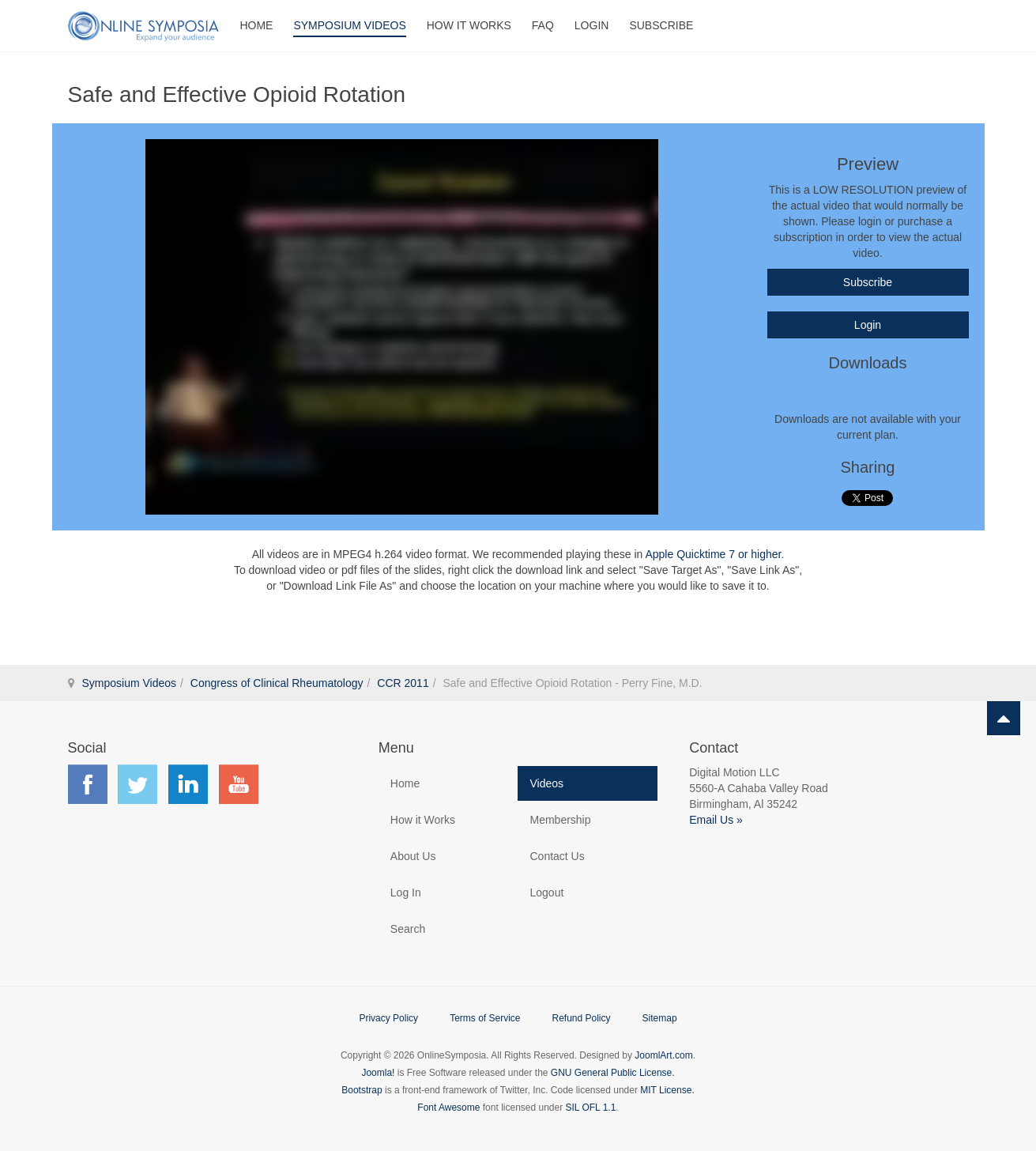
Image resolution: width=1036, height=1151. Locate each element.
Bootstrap (361, 1090)
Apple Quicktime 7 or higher (713, 554)
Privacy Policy (388, 1018)
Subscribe (661, 25)
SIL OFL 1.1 (591, 1107)
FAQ (543, 25)
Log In (405, 892)
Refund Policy (581, 1018)
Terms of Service (485, 1018)
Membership (559, 819)
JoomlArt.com (663, 1055)
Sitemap (659, 1018)
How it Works (422, 819)
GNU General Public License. (613, 1072)
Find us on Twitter (137, 784)
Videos (546, 783)
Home (256, 25)
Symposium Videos (349, 25)
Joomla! (377, 1072)
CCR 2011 (402, 683)
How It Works (469, 25)
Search (407, 929)
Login (592, 25)
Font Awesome (448, 1107)
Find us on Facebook (87, 784)
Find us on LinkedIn (188, 784)
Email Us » (716, 819)
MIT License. (667, 1090)
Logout (546, 892)
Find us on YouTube (238, 784)
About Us (413, 856)
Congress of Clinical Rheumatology (277, 683)
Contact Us (556, 856)
